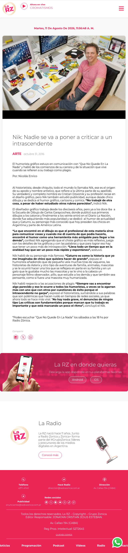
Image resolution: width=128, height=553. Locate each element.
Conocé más (50, 455)
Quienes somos (64, 535)
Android (77, 379)
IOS (96, 379)
